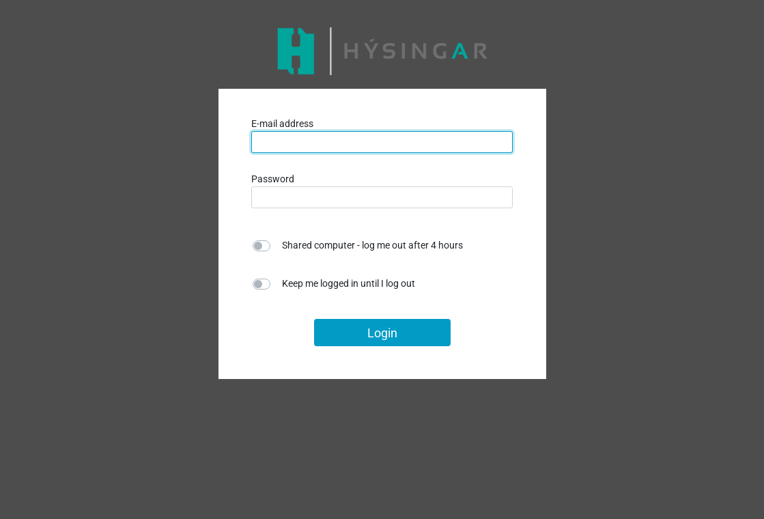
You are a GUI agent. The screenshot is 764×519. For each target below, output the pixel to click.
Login (382, 333)
